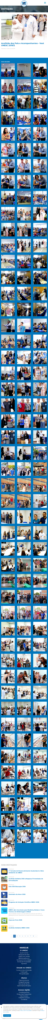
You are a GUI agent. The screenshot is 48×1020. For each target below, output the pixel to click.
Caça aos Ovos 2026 (15, 920)
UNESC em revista (24, 956)
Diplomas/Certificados (24, 985)
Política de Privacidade (25, 1010)
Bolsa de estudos (24, 954)
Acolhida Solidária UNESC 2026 (19, 928)
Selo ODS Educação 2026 (17, 886)
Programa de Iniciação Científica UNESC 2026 (24, 902)
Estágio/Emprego (24, 982)
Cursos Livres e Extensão (24, 970)
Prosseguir (7, 1015)
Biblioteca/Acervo (24, 958)
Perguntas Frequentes (24, 994)
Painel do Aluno (24, 980)
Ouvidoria (24, 999)
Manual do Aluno (24, 984)
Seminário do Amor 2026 (17, 894)
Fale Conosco (24, 996)
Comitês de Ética (24, 992)
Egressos (24, 963)
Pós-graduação (24, 974)
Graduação (24, 972)
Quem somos (24, 953)
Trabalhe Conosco (24, 997)
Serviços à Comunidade (24, 960)
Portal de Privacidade (24, 962)
